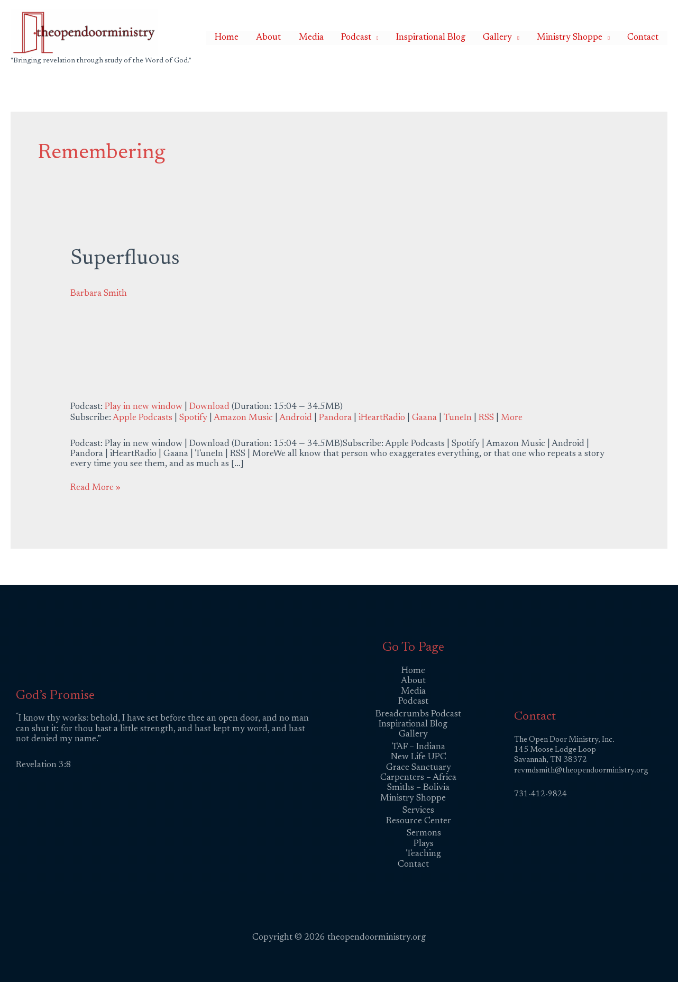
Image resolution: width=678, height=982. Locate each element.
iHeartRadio (382, 418)
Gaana (424, 418)
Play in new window (143, 407)
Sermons (424, 833)
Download (209, 407)
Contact (646, 37)
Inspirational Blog (455, 37)
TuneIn (458, 418)
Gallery (515, 37)
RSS (486, 418)
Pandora (335, 418)
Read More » (95, 488)
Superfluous (125, 259)
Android (295, 418)
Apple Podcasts (142, 418)
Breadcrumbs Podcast (418, 714)
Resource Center (418, 821)
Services (418, 810)
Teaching (423, 854)
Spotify (193, 418)
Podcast (388, 37)
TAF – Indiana (418, 747)
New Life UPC (418, 757)
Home (279, 37)
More (512, 418)
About (314, 37)
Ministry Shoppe (580, 37)
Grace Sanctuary (418, 767)
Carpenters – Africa (418, 778)
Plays (424, 844)
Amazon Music (243, 418)
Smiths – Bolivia (418, 788)
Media (349, 37)
